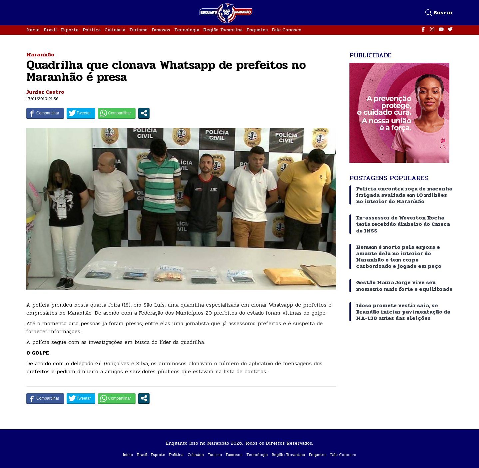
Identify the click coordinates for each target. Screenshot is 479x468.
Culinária (115, 29)
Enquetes (257, 29)
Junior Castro (45, 92)
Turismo (138, 29)
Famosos (161, 29)
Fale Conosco (286, 29)
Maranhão (40, 54)
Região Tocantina (222, 29)
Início (33, 29)
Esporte (70, 29)
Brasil (50, 29)
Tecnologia (186, 29)
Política (92, 29)
